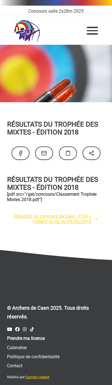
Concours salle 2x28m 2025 (56, 11)
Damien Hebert (37, 377)
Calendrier (17, 347)
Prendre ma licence (26, 338)
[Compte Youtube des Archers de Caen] (9, 329)
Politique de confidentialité (33, 356)
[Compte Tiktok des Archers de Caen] (32, 329)
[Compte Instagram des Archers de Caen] (25, 329)
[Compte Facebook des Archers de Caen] (17, 329)
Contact (14, 365)
